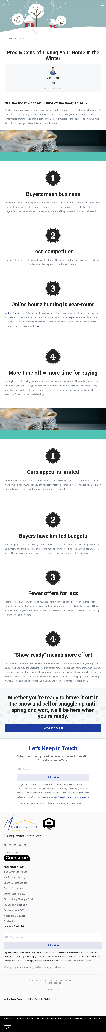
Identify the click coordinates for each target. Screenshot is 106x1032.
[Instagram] (25, 845)
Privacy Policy (53, 989)
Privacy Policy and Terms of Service (73, 796)
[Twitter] (10, 845)
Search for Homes (13, 888)
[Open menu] (102, 5)
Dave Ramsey (13, 313)
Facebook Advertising (15, 904)
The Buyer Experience (15, 871)
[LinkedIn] (15, 845)
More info (7, 1020)
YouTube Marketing (14, 877)
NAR (38, 325)
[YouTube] (20, 845)
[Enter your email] (55, 769)
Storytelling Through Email (19, 899)
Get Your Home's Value (16, 910)
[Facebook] (5, 845)
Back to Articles (16, 38)
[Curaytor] (17, 860)
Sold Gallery (10, 921)
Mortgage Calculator (15, 915)
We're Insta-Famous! (15, 893)
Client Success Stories (15, 882)
